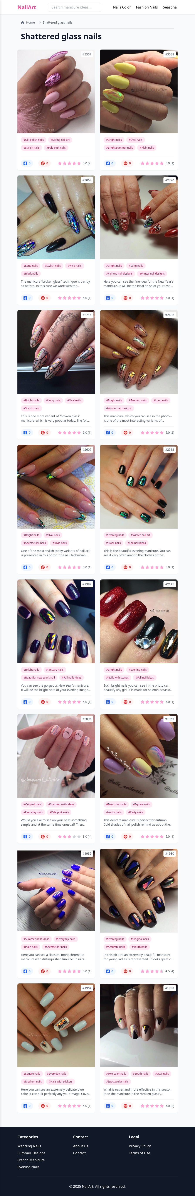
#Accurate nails (115, 947)
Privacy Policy (140, 1146)
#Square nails (141, 804)
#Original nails (32, 804)
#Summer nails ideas (61, 804)
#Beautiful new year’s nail (39, 677)
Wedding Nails (29, 1146)
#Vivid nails (75, 266)
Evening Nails (28, 1167)
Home (28, 22)
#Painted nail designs (119, 273)
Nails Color (122, 7)
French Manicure (31, 1160)
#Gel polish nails (34, 140)
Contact (79, 1153)
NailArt (26, 7)
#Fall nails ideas (71, 677)
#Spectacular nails (35, 543)
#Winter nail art (140, 535)
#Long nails (31, 266)
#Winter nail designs (152, 273)
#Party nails (135, 812)
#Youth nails (113, 812)
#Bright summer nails (119, 148)
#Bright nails (114, 140)
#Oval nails (135, 140)
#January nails (55, 670)
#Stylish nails (31, 148)
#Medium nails (33, 1081)
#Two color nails (116, 804)
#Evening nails (138, 400)
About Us (80, 1146)
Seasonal (170, 7)
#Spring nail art (60, 140)
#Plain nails (147, 148)
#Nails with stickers (60, 1081)
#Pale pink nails (56, 148)
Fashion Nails (147, 7)
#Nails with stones (117, 677)
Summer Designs (31, 1153)
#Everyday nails (33, 812)
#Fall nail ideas (137, 543)
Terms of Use (139, 1153)
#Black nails (31, 273)
